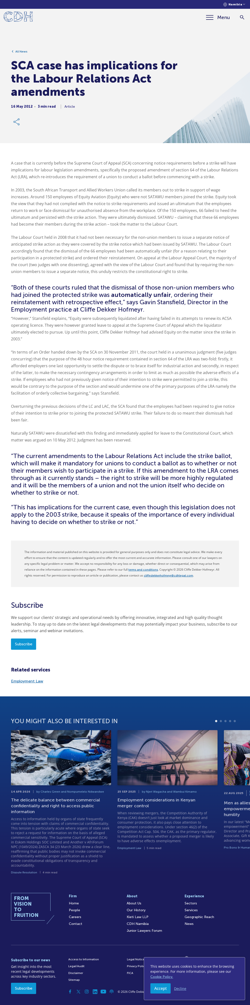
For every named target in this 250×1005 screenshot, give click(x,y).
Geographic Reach (199, 917)
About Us (134, 903)
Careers (75, 917)
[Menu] (218, 17)
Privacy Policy (136, 966)
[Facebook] (70, 991)
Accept (160, 988)
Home (74, 903)
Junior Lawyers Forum (144, 931)
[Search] (242, 17)
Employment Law (27, 681)
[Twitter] (78, 991)
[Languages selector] (234, 4)
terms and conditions (143, 569)
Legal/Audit (76, 966)
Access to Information (83, 959)
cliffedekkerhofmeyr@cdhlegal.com (168, 575)
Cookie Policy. (161, 977)
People (74, 910)
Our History (136, 910)
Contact (75, 924)
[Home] (18, 17)
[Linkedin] (95, 991)
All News (21, 51)
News (189, 924)
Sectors (191, 903)
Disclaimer (75, 973)
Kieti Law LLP (137, 917)
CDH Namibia (138, 924)
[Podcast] (111, 991)
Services (191, 910)
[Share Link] (17, 122)
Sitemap (74, 980)
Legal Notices (136, 959)
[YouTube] (103, 991)
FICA (130, 973)
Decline (180, 988)
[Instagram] (87, 991)
